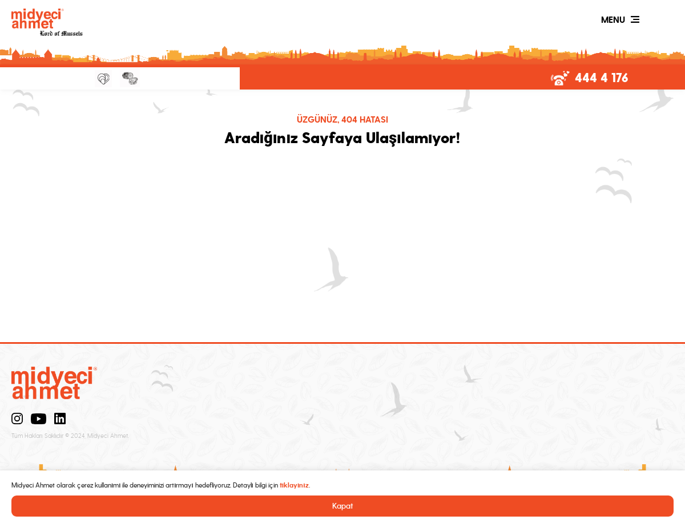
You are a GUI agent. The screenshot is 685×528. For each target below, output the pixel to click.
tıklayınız (294, 485)
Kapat (342, 506)
